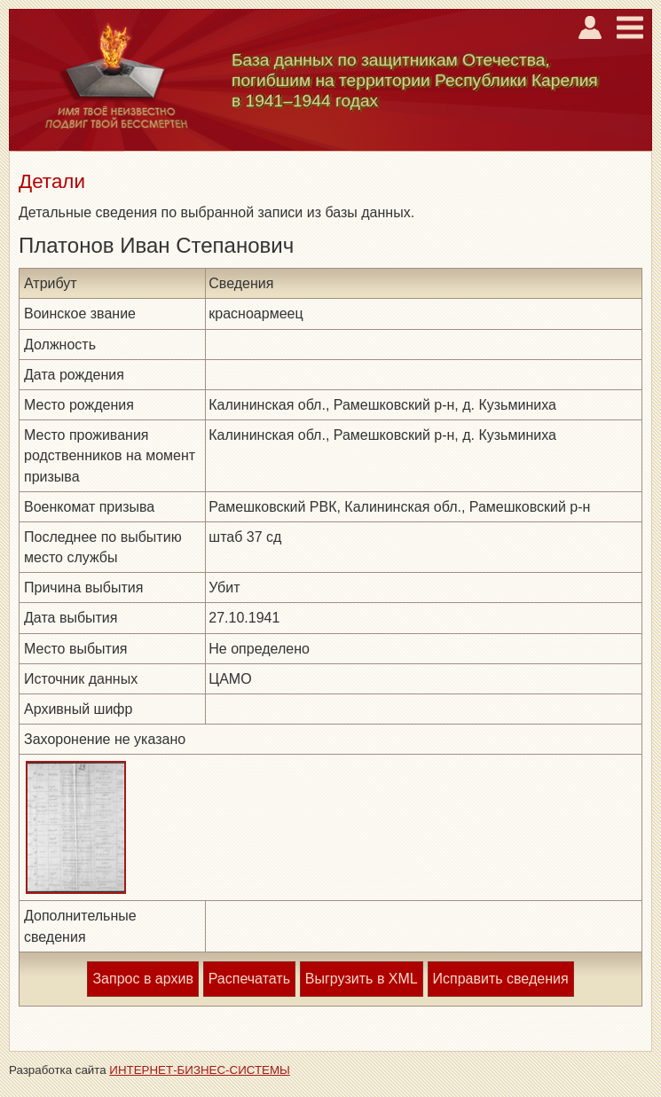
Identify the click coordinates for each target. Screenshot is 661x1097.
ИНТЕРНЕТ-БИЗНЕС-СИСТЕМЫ (199, 1070)
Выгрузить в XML (361, 978)
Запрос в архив (142, 978)
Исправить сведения (501, 978)
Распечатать (249, 978)
